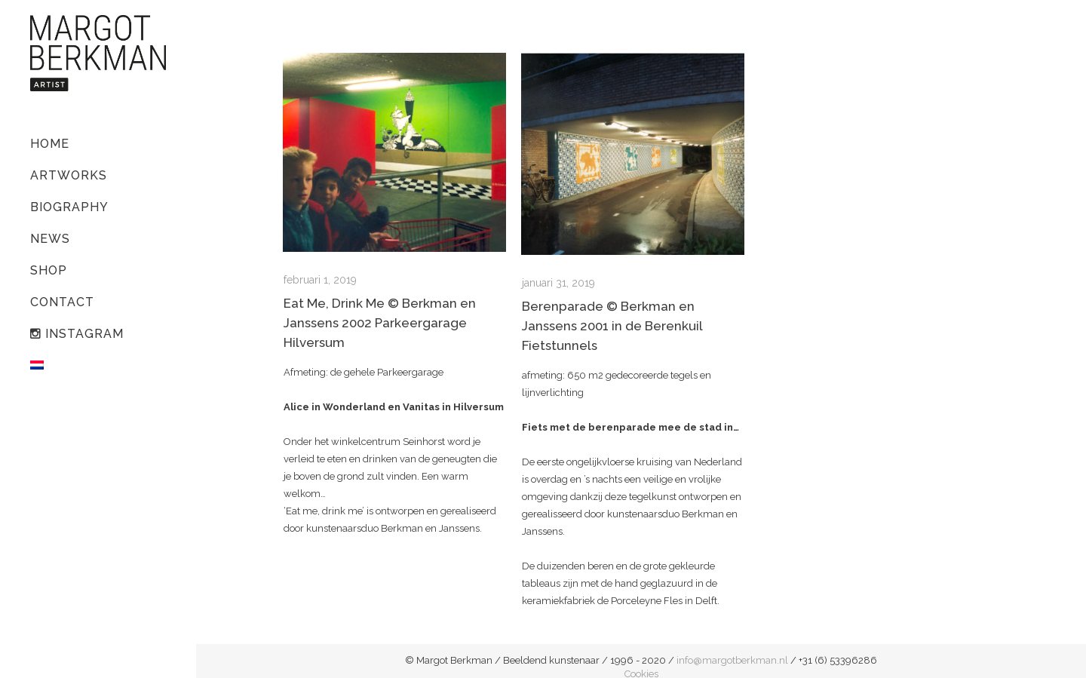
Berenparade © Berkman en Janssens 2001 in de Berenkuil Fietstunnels (612, 326)
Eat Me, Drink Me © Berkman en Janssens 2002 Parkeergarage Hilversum (380, 323)
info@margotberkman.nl (732, 660)
